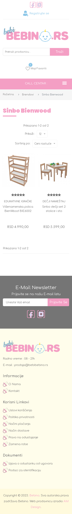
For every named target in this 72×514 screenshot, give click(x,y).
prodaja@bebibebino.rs (30, 365)
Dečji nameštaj (54, 201)
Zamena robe (15, 444)
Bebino (34, 495)
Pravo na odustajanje (20, 437)
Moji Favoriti (36, 68)
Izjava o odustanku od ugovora (28, 463)
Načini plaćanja (16, 424)
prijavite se (58, 302)
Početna (8, 94)
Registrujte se (36, 13)
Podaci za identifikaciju (22, 470)
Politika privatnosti (18, 417)
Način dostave (16, 430)
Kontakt (11, 391)
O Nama (12, 384)
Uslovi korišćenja (17, 410)
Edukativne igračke (18, 201)
